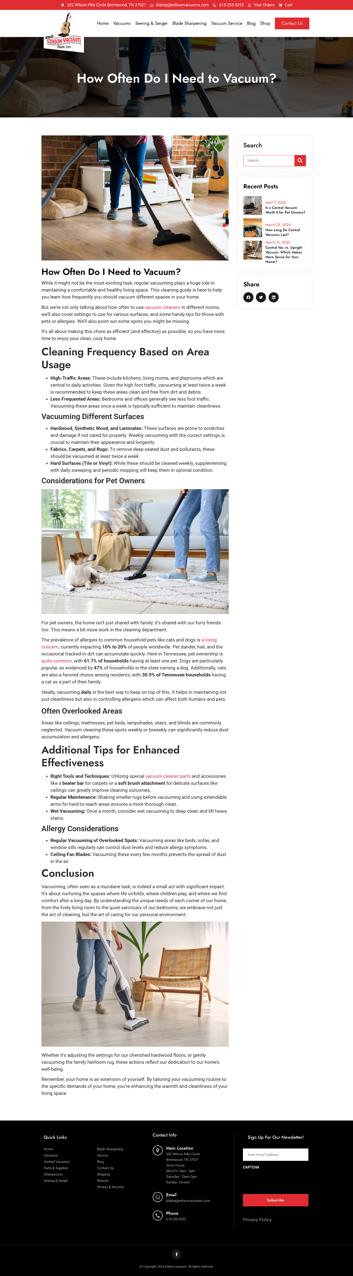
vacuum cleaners (162, 307)
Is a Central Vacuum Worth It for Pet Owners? (285, 210)
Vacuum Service (226, 23)
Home (103, 23)
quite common (56, 661)
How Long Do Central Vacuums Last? (282, 232)
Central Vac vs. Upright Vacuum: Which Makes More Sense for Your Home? (283, 254)
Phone (172, 1213)
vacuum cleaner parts (168, 776)
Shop (265, 23)
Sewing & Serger (151, 23)
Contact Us (292, 23)
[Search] (300, 160)
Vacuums (122, 23)
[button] (248, 297)
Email (171, 1195)
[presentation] (277, 1180)
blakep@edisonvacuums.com (188, 1201)
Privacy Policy (257, 1219)
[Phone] (158, 1215)
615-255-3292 (176, 1219)
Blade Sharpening (189, 23)
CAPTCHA (251, 1167)
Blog (251, 23)
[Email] (158, 1197)
